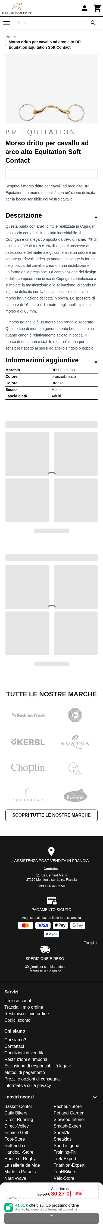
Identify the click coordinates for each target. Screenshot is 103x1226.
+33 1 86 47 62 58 (51, 886)
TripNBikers (65, 1171)
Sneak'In (62, 1132)
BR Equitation (40, 132)
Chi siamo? (15, 1039)
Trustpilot (90, 943)
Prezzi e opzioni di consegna (32, 1079)
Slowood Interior (69, 1119)
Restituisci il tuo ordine (45, 971)
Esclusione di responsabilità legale (37, 1066)
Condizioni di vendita (24, 1053)
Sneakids (63, 1139)
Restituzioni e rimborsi (25, 1059)
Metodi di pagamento (24, 1072)
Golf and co (15, 1145)
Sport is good (66, 1145)
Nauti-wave (15, 1178)
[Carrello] (97, 8)
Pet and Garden (69, 1113)
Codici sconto (17, 1020)
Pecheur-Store (68, 1106)
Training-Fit (65, 1152)
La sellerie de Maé (22, 1165)
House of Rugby (20, 1158)
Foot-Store (14, 1139)
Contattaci (51, 869)
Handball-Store (18, 1152)
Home (10, 36)
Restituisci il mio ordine (26, 1013)
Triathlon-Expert (69, 1165)
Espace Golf (16, 1132)
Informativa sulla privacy (27, 1085)
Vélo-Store (64, 1178)
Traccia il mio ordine (23, 1007)
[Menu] (6, 23)
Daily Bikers (15, 1113)
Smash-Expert (67, 1126)
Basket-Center (18, 1106)
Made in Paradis (20, 1171)
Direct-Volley (16, 1126)
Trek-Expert (65, 1158)
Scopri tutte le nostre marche (51, 815)
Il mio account (17, 1000)
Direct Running (18, 1119)
